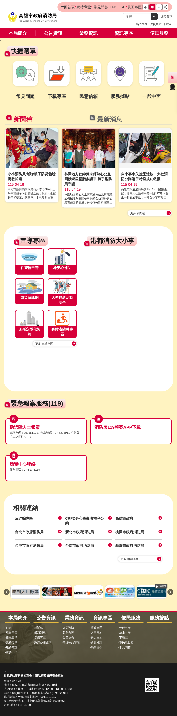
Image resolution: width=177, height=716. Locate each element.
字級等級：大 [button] (159, 7)
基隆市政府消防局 (129, 546)
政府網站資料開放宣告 (18, 675)
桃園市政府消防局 (129, 532)
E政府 (148, 673)
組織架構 (11, 637)
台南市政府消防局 (79, 546)
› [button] (170, 592)
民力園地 (96, 637)
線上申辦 (125, 632)
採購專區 (40, 637)
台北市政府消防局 (29, 532)
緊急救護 (68, 632)
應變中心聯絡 (23, 464)
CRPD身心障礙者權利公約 (84, 520)
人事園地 (96, 632)
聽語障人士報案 (25, 427)
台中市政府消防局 (29, 546)
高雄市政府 (124, 518)
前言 (9, 627)
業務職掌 (11, 642)
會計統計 (96, 642)
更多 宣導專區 (44, 343)
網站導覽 (84, 7)
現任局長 (11, 632)
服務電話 (11, 647)
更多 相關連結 (129, 559)
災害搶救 (68, 637)
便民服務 (159, 33)
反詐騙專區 (24, 518)
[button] (154, 16)
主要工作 (11, 652)
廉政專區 (96, 627)
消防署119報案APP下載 (117, 427)
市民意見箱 (126, 642)
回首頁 (69, 7)
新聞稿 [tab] (23, 119)
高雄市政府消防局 (32, 17)
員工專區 (134, 7)
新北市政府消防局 (79, 532)
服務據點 (159, 617)
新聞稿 (38, 627)
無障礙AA (163, 674)
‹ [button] (7, 592)
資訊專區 (124, 33)
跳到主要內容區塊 (1, 1)
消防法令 (96, 647)
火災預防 (155, 24)
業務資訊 (88, 33)
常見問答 (100, 7)
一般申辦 (125, 627)
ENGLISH (118, 7)
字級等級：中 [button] (152, 7)
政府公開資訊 (42, 642)
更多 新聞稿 (137, 213)
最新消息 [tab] (109, 119)
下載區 (167, 24)
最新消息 (40, 632)
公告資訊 (53, 33)
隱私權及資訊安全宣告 (49, 675)
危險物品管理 (71, 642)
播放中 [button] (163, 586)
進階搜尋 (166, 16)
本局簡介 (18, 33)
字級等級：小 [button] (145, 7)
